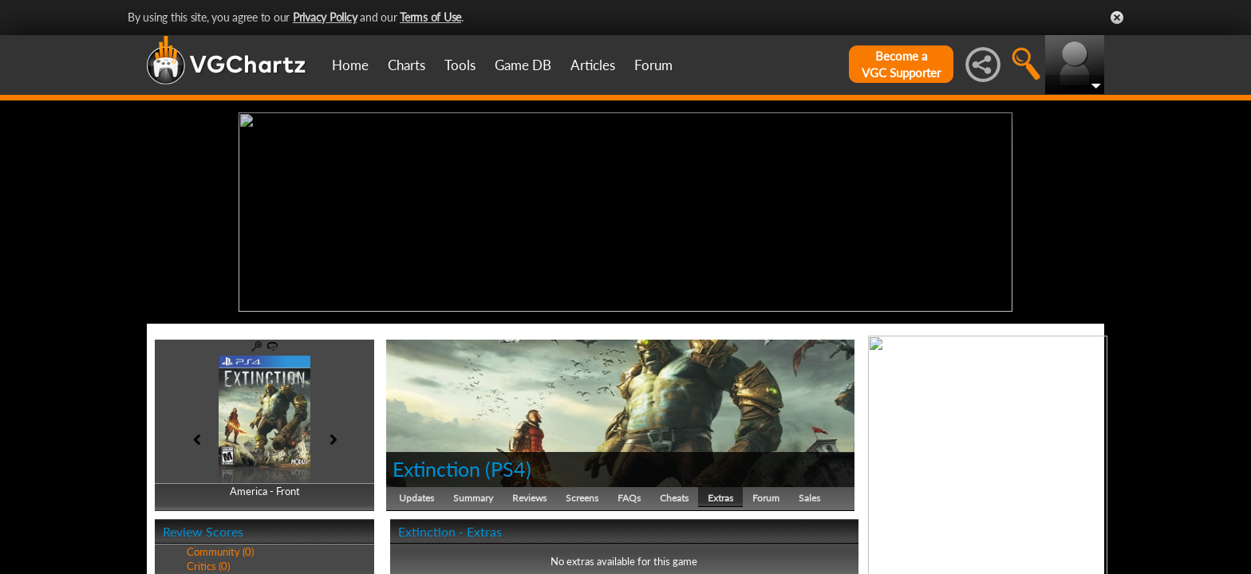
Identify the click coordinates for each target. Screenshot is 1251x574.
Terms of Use (430, 17)
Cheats (674, 498)
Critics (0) (208, 566)
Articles (592, 65)
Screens (582, 498)
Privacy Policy (325, 17)
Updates (416, 498)
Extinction (436, 469)
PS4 (508, 469)
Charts (406, 65)
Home (350, 65)
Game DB (523, 65)
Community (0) (220, 551)
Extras (720, 498)
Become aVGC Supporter (901, 64)
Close (1117, 17)
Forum (653, 65)
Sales (809, 498)
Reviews (529, 498)
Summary (473, 498)
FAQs (629, 498)
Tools (460, 65)
